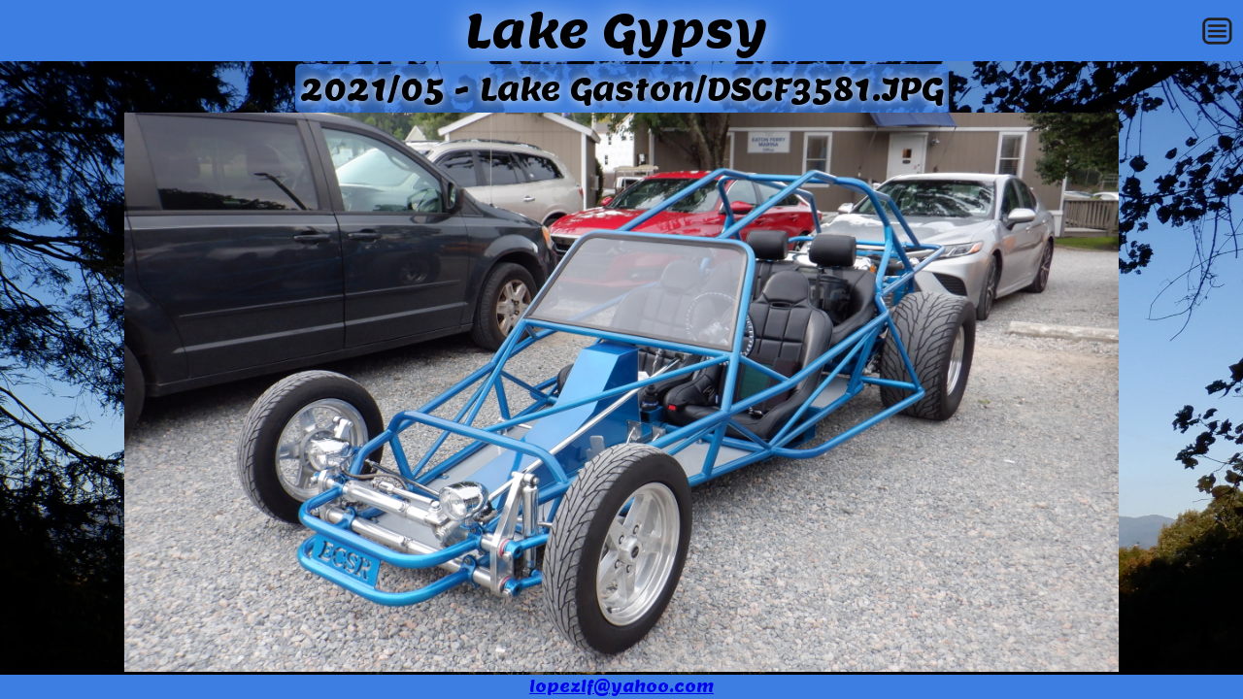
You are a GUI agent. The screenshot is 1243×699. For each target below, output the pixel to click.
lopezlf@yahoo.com (621, 687)
